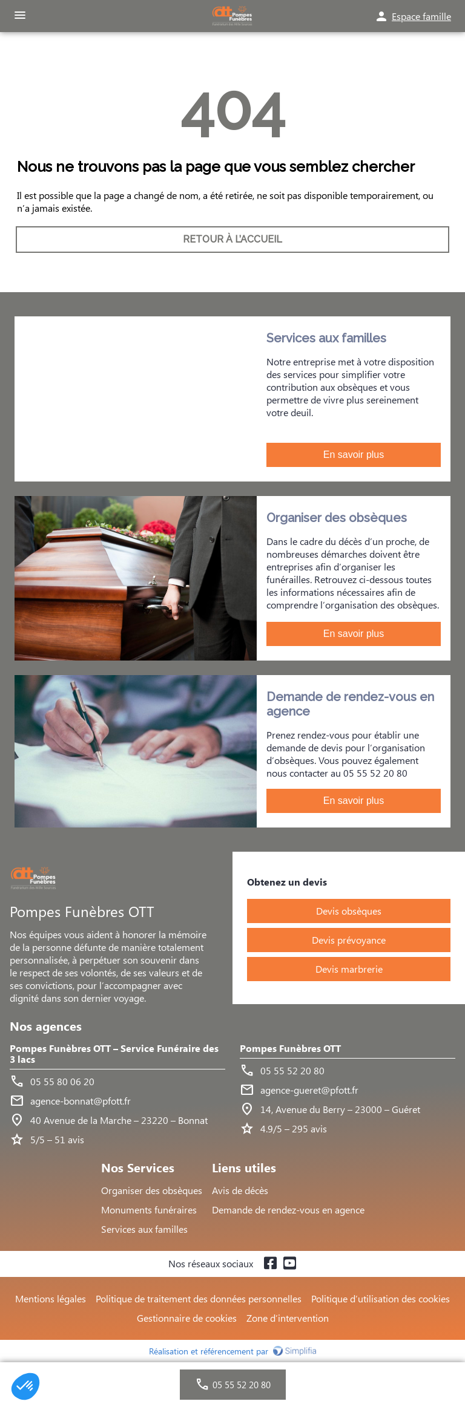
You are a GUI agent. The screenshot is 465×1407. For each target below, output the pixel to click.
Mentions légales (50, 1298)
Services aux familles (144, 1229)
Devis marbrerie (349, 968)
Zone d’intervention (287, 1317)
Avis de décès (240, 1190)
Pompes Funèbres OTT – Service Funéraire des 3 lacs (114, 1054)
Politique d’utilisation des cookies (380, 1298)
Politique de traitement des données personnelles (199, 1298)
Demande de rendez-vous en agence (288, 1209)
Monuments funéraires (149, 1209)
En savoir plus (353, 454)
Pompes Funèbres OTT (290, 1048)
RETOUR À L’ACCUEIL (232, 239)
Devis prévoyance (349, 939)
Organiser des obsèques (151, 1190)
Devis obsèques (348, 910)
